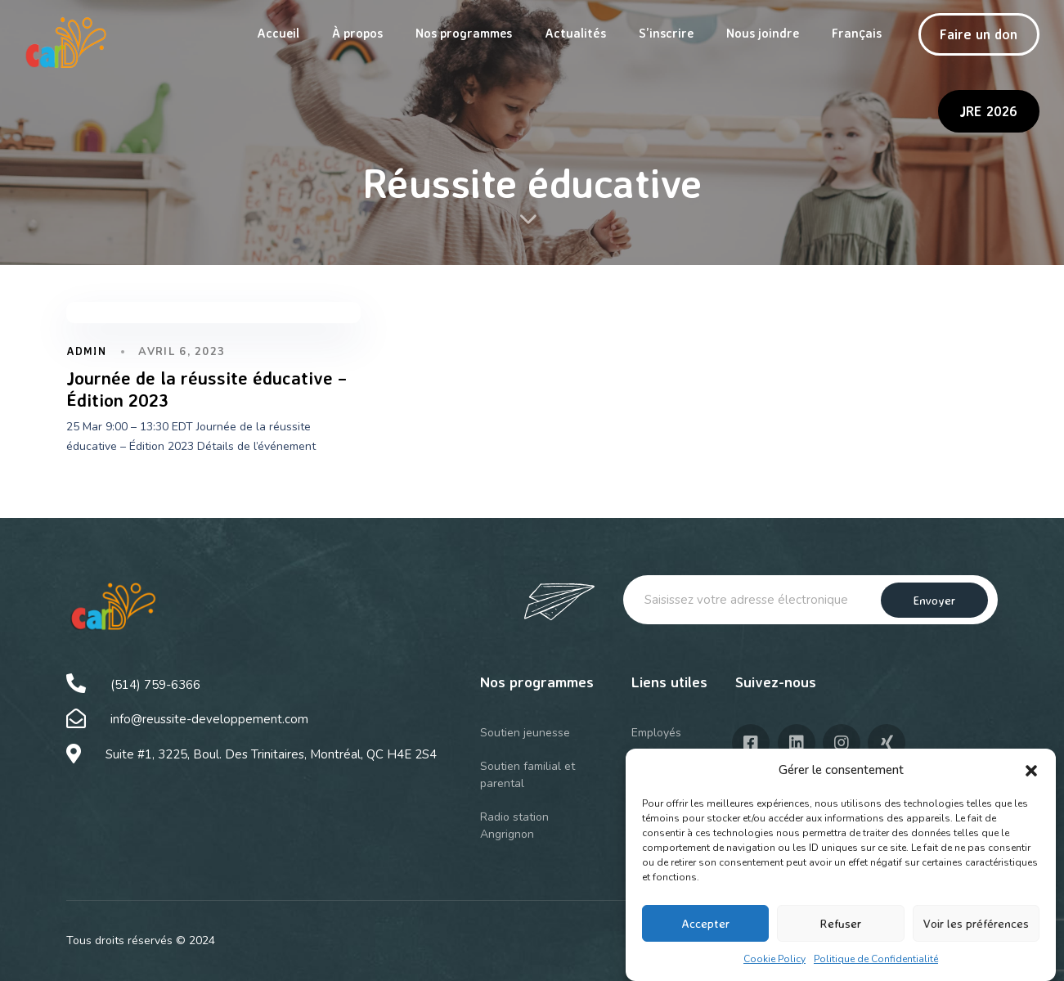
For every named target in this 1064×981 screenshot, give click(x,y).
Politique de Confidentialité (876, 965)
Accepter (705, 930)
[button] (1031, 777)
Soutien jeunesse (525, 732)
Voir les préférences (976, 930)
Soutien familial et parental (527, 774)
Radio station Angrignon (514, 825)
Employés (656, 732)
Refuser (840, 930)
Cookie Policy (774, 965)
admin (86, 351)
